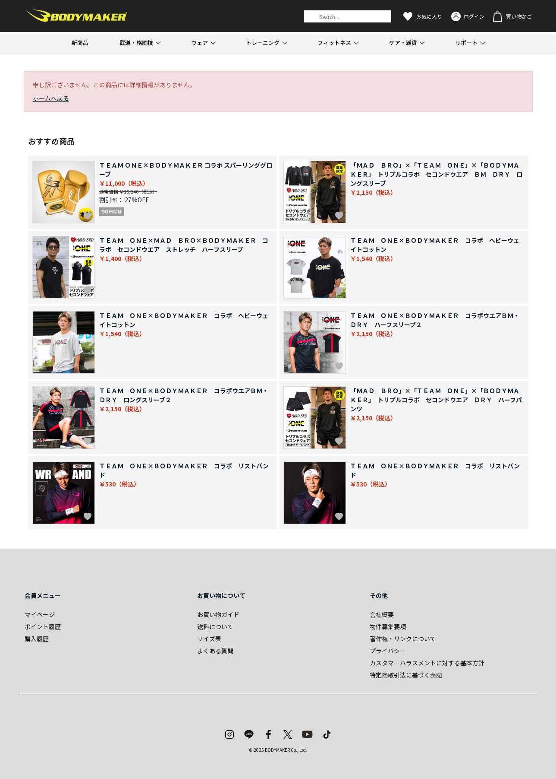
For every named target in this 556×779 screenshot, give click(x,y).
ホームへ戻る (51, 98)
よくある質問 (215, 650)
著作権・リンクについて (403, 638)
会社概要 (382, 614)
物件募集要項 (388, 626)
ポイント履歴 (43, 626)
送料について (215, 626)
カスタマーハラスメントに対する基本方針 (427, 662)
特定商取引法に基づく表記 (406, 675)
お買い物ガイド (218, 614)
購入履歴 (37, 638)
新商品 (80, 42)
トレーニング (263, 42)
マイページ (40, 614)
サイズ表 (209, 638)
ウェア (199, 42)
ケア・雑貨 (403, 42)
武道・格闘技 (136, 42)
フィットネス (334, 42)
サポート (466, 42)
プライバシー (388, 650)
